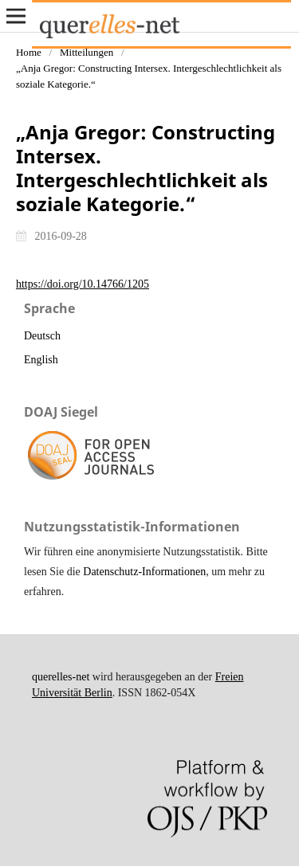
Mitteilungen (86, 52)
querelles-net (60, 677)
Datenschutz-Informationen (144, 572)
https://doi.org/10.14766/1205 (82, 284)
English (41, 360)
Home (28, 52)
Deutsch (42, 336)
